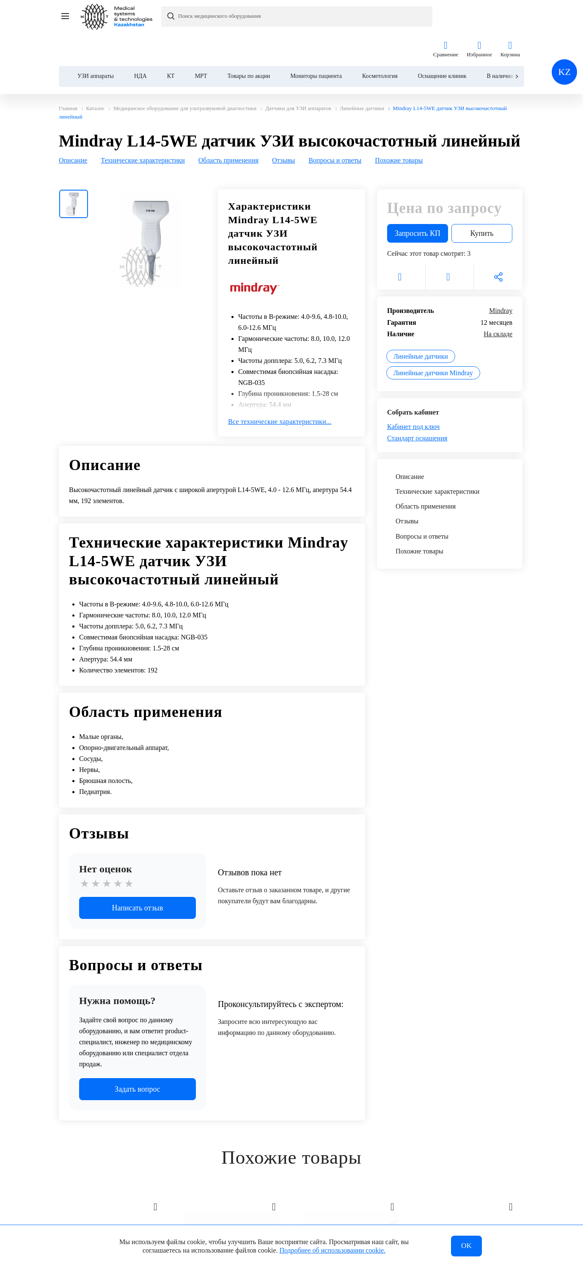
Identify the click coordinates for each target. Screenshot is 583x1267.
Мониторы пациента (316, 43)
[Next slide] (516, 43)
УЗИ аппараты (95, 43)
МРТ (201, 43)
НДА (140, 43)
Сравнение (446, 16)
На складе (498, 303)
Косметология (380, 43)
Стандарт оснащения (417, 407)
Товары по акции (249, 43)
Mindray (500, 279)
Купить (482, 202)
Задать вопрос (137, 1058)
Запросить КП (417, 202)
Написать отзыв (137, 877)
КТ (171, 43)
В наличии (500, 43)
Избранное (479, 16)
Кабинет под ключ (413, 395)
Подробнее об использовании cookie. (332, 1249)
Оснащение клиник (442, 43)
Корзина (510, 16)
